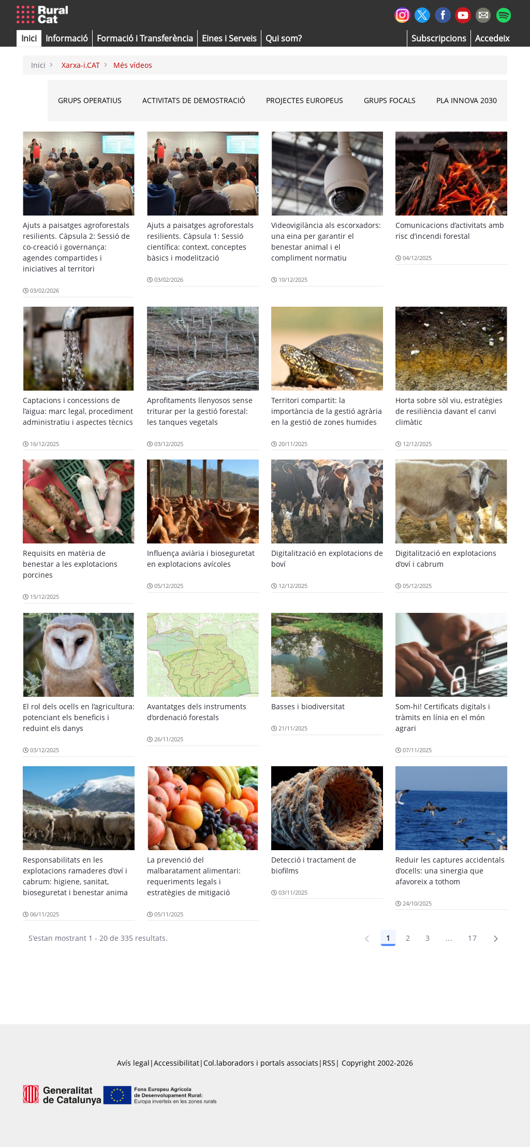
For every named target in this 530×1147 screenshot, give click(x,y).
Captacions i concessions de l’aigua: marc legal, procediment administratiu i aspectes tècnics (78, 411)
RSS (328, 1063)
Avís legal (133, 1063)
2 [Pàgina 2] (408, 938)
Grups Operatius (90, 100)
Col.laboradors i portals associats (260, 1063)
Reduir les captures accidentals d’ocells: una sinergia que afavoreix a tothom (450, 870)
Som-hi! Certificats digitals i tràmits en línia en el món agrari (442, 717)
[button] (29, 38)
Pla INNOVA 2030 (466, 100)
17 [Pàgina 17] (472, 938)
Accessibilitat (176, 1063)
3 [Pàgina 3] (427, 938)
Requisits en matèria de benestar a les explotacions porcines (70, 564)
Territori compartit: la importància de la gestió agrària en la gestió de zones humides (326, 411)
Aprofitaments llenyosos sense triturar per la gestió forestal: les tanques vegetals (200, 411)
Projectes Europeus (304, 100)
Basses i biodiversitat (308, 706)
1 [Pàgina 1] (388, 938)
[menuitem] (145, 38)
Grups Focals (390, 100)
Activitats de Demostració (193, 100)
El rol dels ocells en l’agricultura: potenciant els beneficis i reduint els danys (79, 717)
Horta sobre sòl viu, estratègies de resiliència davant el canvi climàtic (449, 411)
